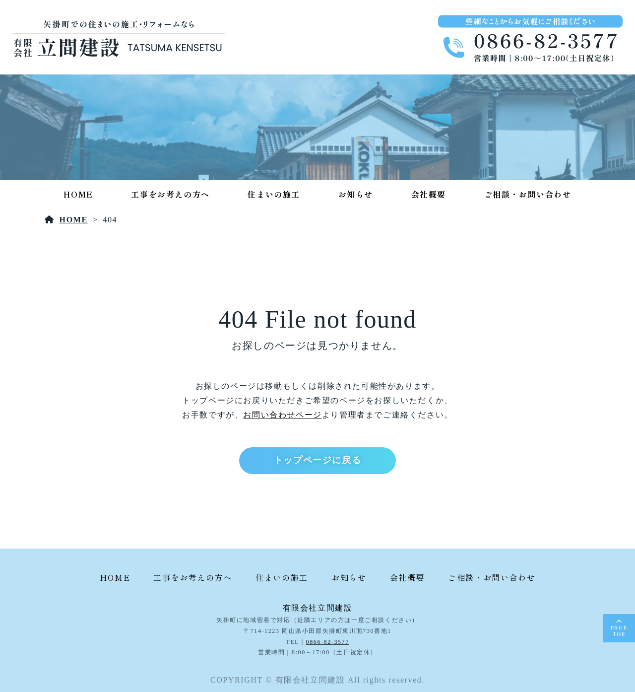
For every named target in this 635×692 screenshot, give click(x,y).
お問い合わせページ (282, 415)
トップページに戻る (317, 460)
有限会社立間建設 (318, 608)
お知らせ (355, 194)
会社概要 (428, 194)
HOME (78, 194)
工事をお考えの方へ (170, 194)
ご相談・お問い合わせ (528, 194)
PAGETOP (619, 630)
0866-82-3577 (327, 641)
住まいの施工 (274, 194)
